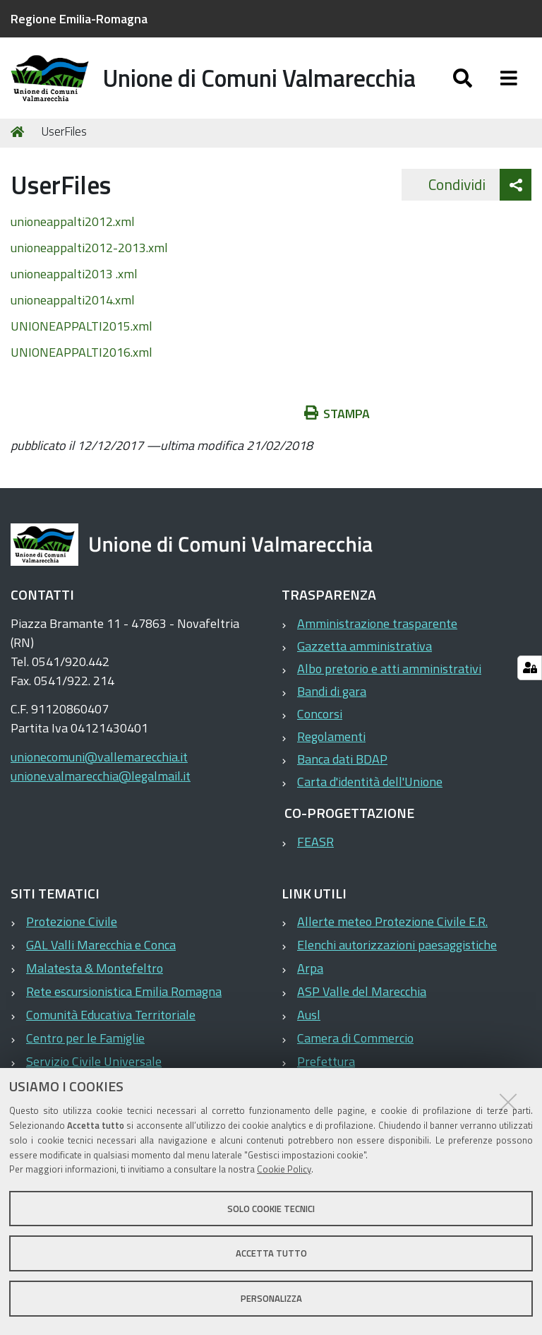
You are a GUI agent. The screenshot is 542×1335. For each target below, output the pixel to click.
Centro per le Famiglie (85, 1049)
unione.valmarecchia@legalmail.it (101, 787)
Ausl (308, 1026)
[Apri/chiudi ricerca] (462, 83)
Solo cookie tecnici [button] (271, 1209)
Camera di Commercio (355, 1049)
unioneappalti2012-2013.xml (89, 258)
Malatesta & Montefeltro (94, 979)
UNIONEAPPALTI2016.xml (81, 363)
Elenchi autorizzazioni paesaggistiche (397, 956)
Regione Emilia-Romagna (79, 18)
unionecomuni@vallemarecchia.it (99, 768)
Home (20, 143)
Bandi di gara (331, 702)
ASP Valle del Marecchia (361, 1002)
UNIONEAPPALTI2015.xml (81, 337)
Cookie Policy (284, 1169)
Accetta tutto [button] (271, 1253)
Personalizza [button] (271, 1298)
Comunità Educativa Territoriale (110, 1026)
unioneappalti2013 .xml (74, 285)
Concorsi (319, 725)
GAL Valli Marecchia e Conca (101, 956)
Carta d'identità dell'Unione (369, 792)
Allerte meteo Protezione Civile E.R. (392, 932)
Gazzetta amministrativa (364, 657)
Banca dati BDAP (342, 770)
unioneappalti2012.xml (73, 232)
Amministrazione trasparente (377, 634)
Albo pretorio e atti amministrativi (389, 679)
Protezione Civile (71, 932)
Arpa (310, 979)
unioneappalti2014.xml (73, 311)
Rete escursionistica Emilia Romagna (124, 1002)
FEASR (315, 852)
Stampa (337, 424)
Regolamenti (331, 747)
